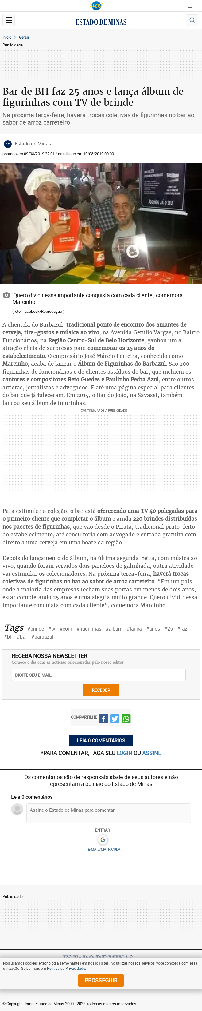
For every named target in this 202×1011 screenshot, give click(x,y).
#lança (134, 628)
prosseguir (101, 980)
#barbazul (42, 636)
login (125, 753)
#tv (51, 628)
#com (66, 628)
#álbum (114, 628)
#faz (182, 628)
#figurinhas (88, 628)
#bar (22, 636)
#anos (153, 628)
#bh (8, 636)
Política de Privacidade (66, 968)
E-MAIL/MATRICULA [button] (104, 849)
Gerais (24, 37)
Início (6, 37)
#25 (168, 628)
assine (151, 753)
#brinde (35, 628)
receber (101, 690)
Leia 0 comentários (101, 740)
